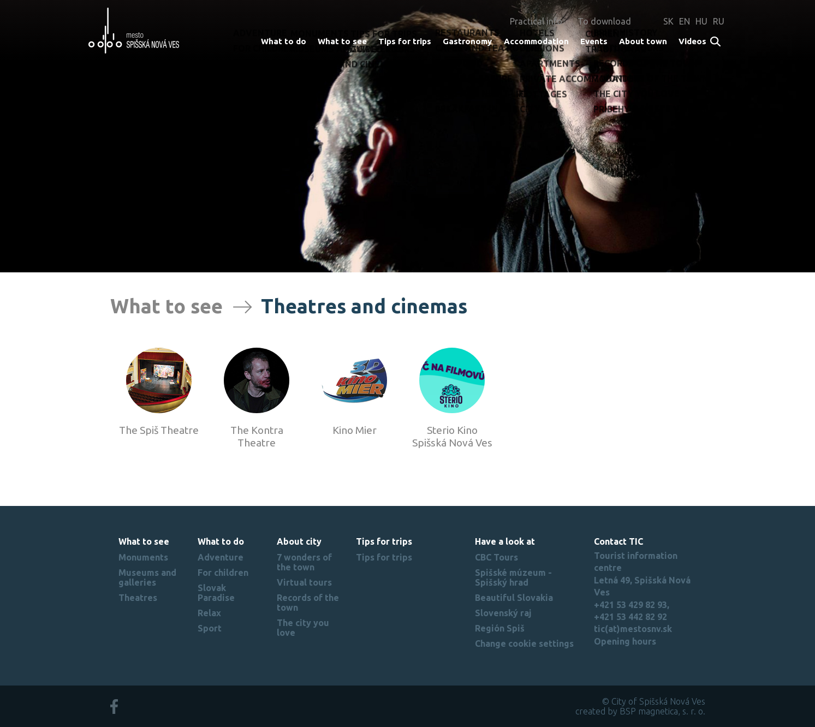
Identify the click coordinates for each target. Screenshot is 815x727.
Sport (210, 628)
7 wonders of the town (304, 562)
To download (604, 21)
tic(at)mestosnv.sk (633, 629)
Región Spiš (500, 628)
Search (716, 42)
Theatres (137, 598)
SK (668, 21)
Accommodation (536, 41)
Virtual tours (304, 582)
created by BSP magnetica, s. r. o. (640, 711)
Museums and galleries (147, 577)
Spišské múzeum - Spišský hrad (513, 577)
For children (223, 572)
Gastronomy (467, 41)
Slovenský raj (503, 613)
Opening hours (625, 641)
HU (701, 21)
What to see (342, 41)
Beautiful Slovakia (514, 598)
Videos (692, 41)
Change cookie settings (524, 643)
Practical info (536, 21)
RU (718, 21)
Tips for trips (404, 41)
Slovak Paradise (216, 593)
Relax (209, 613)
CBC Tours (496, 557)
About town (643, 41)
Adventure (220, 557)
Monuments (143, 557)
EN (684, 21)
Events (594, 41)
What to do (283, 41)
